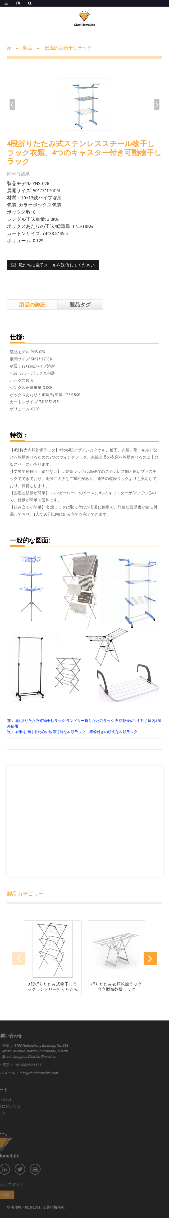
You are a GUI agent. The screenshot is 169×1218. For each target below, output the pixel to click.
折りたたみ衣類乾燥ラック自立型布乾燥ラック (116, 987)
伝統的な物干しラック (68, 48)
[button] (157, 104)
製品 (27, 48)
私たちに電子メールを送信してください (57, 265)
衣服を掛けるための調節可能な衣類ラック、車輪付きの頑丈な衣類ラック (76, 731)
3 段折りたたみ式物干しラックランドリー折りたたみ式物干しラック (52, 987)
